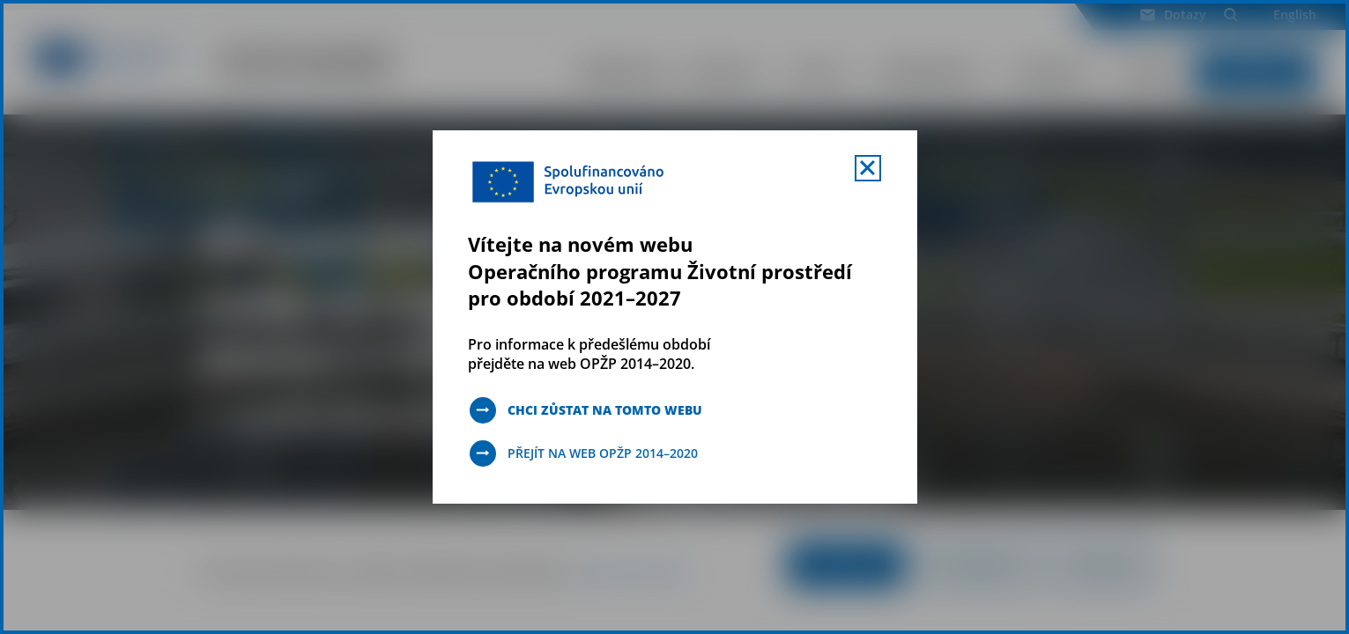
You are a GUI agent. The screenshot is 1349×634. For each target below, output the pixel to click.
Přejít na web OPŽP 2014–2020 (603, 453)
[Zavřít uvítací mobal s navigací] (868, 168)
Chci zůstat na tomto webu (605, 410)
